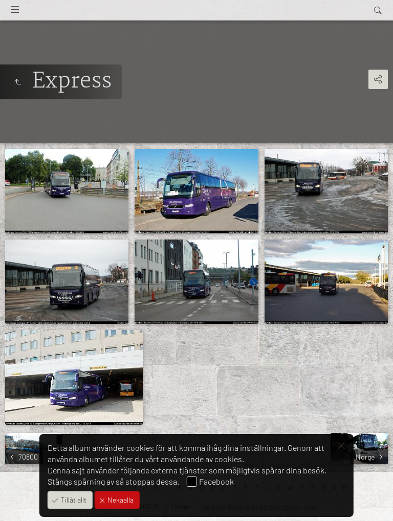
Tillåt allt (72, 499)
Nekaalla (120, 499)
